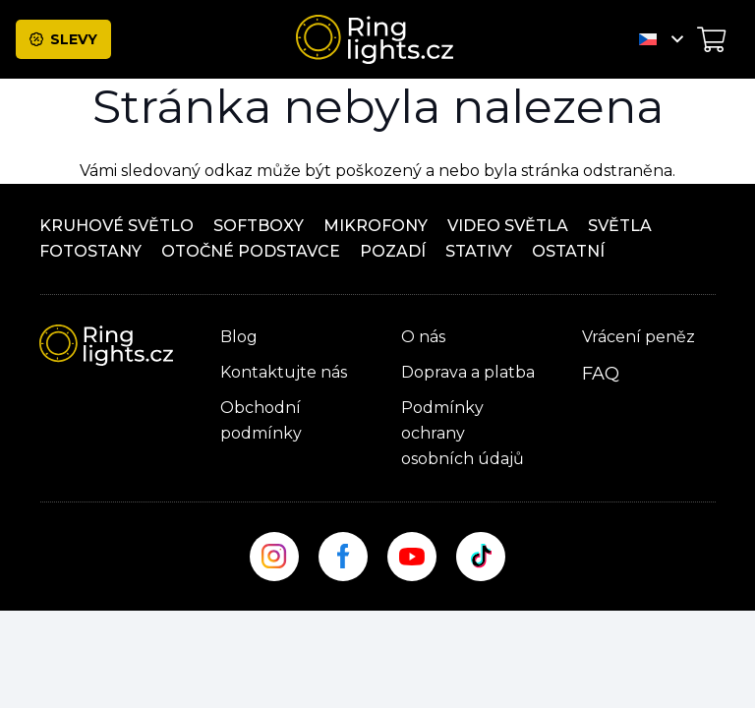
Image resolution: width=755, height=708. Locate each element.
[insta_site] (274, 556)
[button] (661, 39)
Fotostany (90, 251)
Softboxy (258, 225)
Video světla (507, 225)
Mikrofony (375, 225)
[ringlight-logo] (374, 39)
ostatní (568, 251)
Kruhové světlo (116, 225)
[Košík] (711, 39)
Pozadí (393, 251)
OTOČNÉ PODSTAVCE (250, 251)
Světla (620, 225)
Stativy (478, 251)
